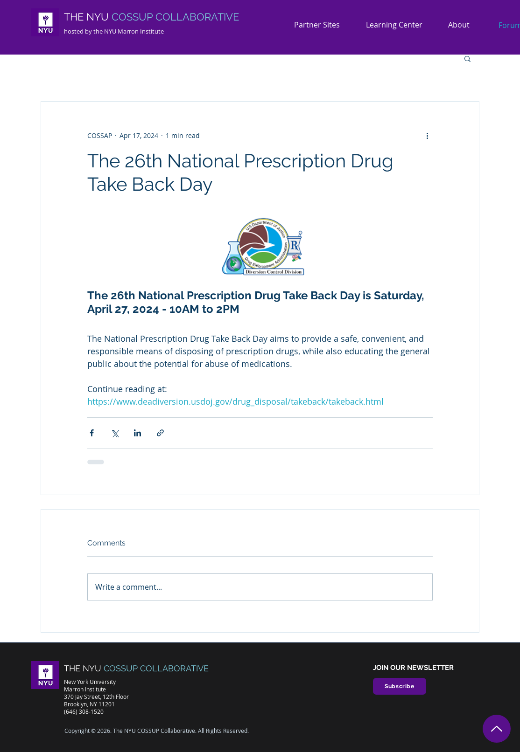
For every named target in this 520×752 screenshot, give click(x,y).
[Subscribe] (399, 686)
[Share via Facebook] (91, 432)
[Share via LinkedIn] (137, 432)
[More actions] (427, 135)
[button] (462, 25)
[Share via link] (160, 432)
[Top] (497, 729)
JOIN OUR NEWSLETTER (413, 667)
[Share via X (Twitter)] (114, 432)
